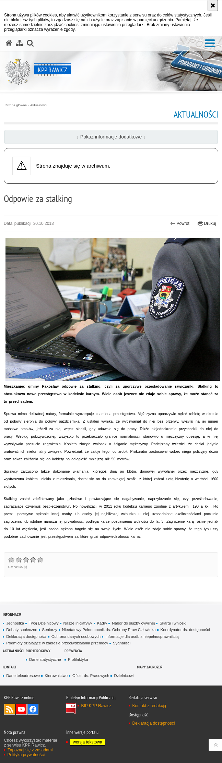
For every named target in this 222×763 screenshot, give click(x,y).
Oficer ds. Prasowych (90, 676)
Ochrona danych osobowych (76, 636)
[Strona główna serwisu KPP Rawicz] (8, 43)
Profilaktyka (78, 659)
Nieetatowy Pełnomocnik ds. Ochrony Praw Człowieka (109, 630)
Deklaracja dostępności (26, 636)
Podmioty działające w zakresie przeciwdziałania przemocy (57, 643)
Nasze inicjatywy (77, 623)
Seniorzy (49, 630)
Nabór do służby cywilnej (133, 623)
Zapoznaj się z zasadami (29, 750)
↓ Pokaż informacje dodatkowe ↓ (111, 137)
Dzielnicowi (123, 676)
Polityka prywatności (26, 754)
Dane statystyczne (45, 659)
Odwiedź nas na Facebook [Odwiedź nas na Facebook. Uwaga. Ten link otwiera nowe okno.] (32, 709)
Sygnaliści (121, 643)
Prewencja (73, 650)
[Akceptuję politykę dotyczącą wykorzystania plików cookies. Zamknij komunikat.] (213, 5)
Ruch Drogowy (38, 650)
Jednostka (15, 623)
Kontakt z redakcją (149, 705)
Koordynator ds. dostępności (185, 630)
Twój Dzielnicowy (43, 623)
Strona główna (16, 105)
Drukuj (207, 223)
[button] (210, 43)
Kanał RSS (9, 709)
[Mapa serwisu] (19, 43)
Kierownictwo (56, 676)
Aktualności (38, 105)
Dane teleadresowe (23, 676)
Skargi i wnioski (173, 623)
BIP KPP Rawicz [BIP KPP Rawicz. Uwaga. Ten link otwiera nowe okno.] (96, 705)
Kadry (102, 623)
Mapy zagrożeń (149, 666)
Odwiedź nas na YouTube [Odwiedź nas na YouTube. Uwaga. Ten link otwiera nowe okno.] (21, 709)
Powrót (179, 223)
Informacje (12, 614)
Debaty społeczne (21, 630)
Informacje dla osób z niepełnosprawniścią (141, 636)
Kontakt (10, 666)
